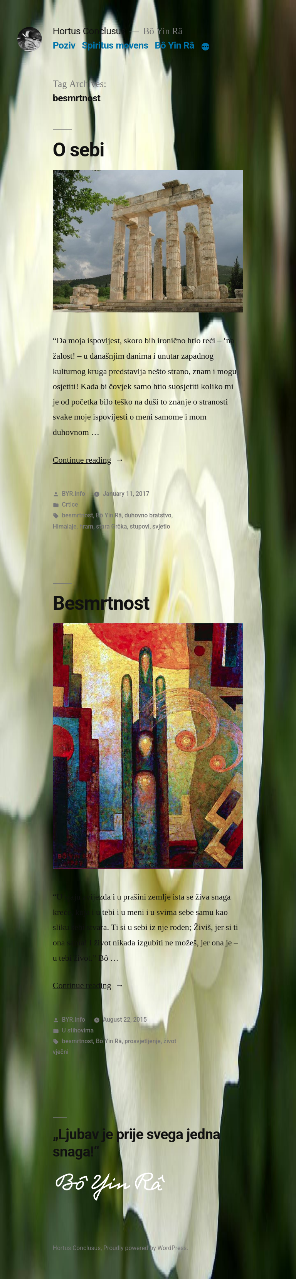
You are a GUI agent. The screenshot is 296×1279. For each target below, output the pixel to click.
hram (86, 526)
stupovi (140, 526)
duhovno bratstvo (148, 515)
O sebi (78, 150)
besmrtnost (77, 515)
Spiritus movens (115, 45)
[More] (205, 47)
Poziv (64, 45)
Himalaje (65, 526)
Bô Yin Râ (174, 45)
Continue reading (88, 460)
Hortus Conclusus (89, 31)
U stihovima (78, 1030)
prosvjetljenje (142, 1041)
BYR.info (73, 493)
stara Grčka (111, 526)
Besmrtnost (101, 603)
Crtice (70, 504)
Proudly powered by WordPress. (145, 1248)
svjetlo (161, 526)
